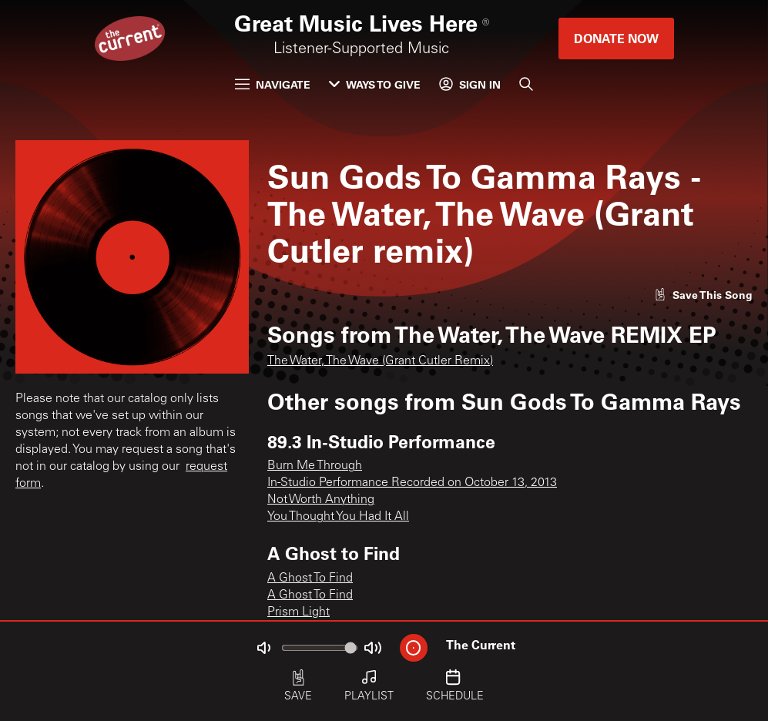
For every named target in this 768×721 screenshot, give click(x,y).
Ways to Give (375, 84)
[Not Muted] (263, 648)
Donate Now (616, 38)
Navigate (272, 84)
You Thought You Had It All (338, 517)
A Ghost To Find (310, 578)
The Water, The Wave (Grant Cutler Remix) (380, 361)
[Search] (526, 84)
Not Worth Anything (320, 500)
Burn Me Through (314, 466)
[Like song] (703, 294)
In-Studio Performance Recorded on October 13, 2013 (412, 483)
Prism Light (298, 612)
